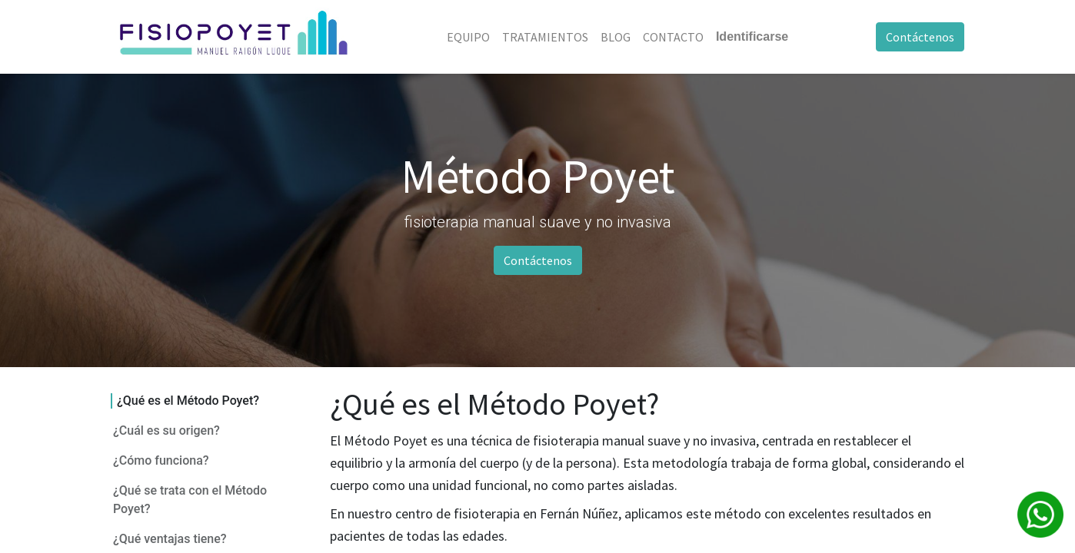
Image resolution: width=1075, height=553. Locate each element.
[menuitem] (468, 37)
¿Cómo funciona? (161, 460)
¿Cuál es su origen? (166, 430)
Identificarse (752, 36)
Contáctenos (920, 37)
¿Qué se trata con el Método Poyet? (190, 499)
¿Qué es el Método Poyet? (188, 400)
